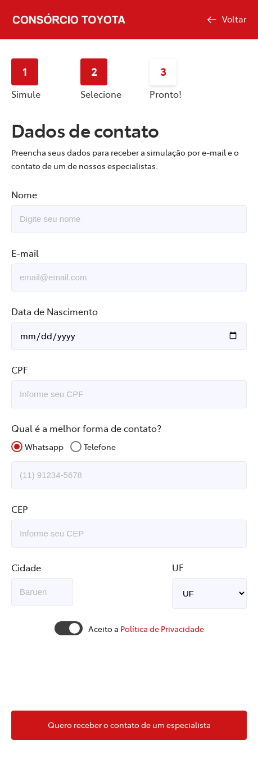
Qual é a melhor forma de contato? (86, 428)
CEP (19, 509)
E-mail (25, 253)
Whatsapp (44, 446)
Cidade (26, 567)
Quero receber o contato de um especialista (129, 724)
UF (178, 567)
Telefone (100, 446)
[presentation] (129, 674)
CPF (19, 369)
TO (209, 593)
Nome (24, 194)
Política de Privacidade (162, 628)
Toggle (69, 628)
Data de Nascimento (54, 311)
